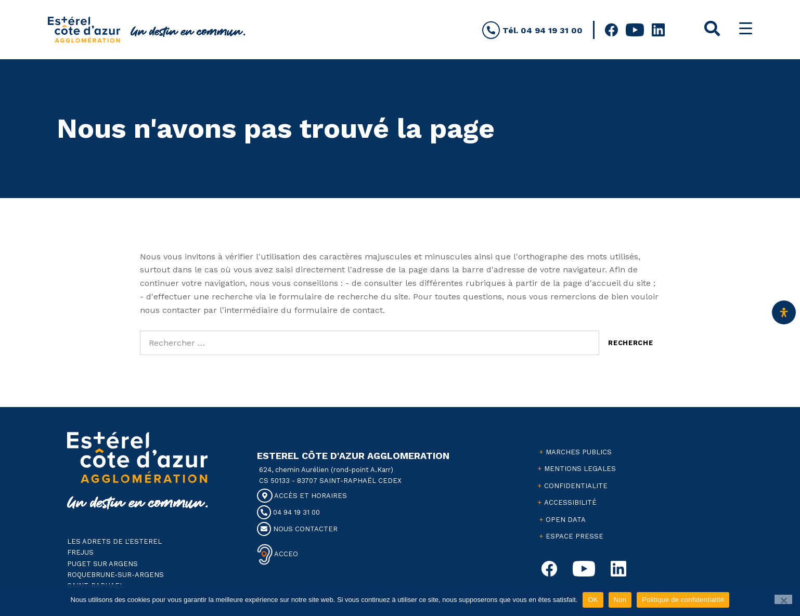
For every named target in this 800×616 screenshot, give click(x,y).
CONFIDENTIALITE (576, 486)
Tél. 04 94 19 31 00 (532, 30)
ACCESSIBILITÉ (570, 502)
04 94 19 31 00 (288, 512)
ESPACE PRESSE (574, 536)
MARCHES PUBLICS (579, 452)
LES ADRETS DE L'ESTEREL (114, 541)
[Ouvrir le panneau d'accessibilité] (784, 312)
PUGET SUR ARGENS (102, 564)
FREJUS (80, 552)
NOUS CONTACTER (297, 529)
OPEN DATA (566, 519)
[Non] (784, 599)
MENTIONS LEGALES (580, 469)
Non (620, 600)
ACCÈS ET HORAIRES (302, 496)
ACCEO (285, 554)
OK (593, 600)
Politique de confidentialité (683, 600)
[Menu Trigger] (745, 28)
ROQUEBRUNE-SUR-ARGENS (115, 575)
